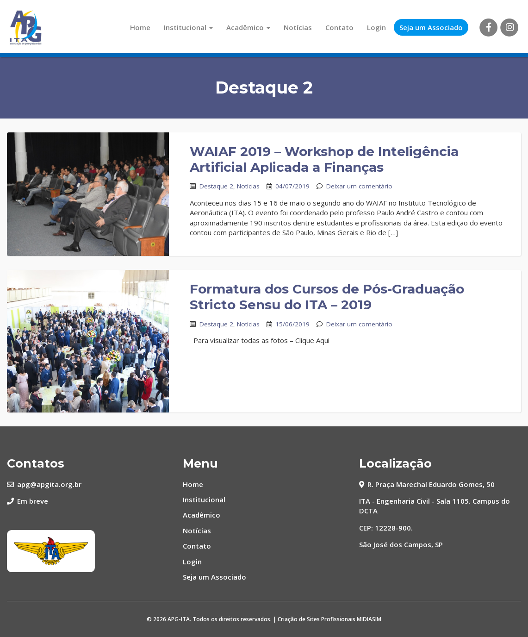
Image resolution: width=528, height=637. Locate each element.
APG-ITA (179, 619)
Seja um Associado (431, 27)
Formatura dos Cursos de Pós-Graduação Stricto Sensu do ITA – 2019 (327, 296)
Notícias (298, 27)
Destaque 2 (216, 186)
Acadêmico (248, 27)
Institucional (188, 27)
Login (376, 27)
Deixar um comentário (359, 186)
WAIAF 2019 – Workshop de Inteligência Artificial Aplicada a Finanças (324, 159)
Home (140, 27)
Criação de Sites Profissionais (316, 619)
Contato (339, 27)
